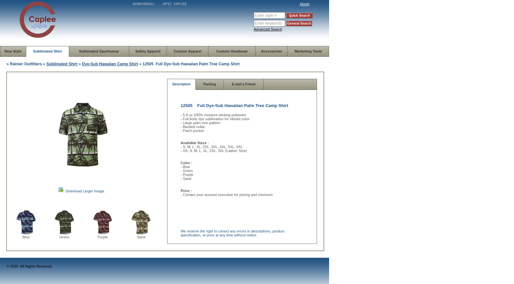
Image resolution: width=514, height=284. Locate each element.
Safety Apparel (148, 51)
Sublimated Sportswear (99, 51)
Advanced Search (268, 29)
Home (304, 4)
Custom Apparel (188, 51)
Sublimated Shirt (47, 51)
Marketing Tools (308, 51)
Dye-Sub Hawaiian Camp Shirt (110, 64)
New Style (13, 51)
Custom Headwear (232, 51)
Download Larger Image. (85, 191)
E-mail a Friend (243, 84)
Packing (209, 84)
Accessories (271, 51)
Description (181, 84)
